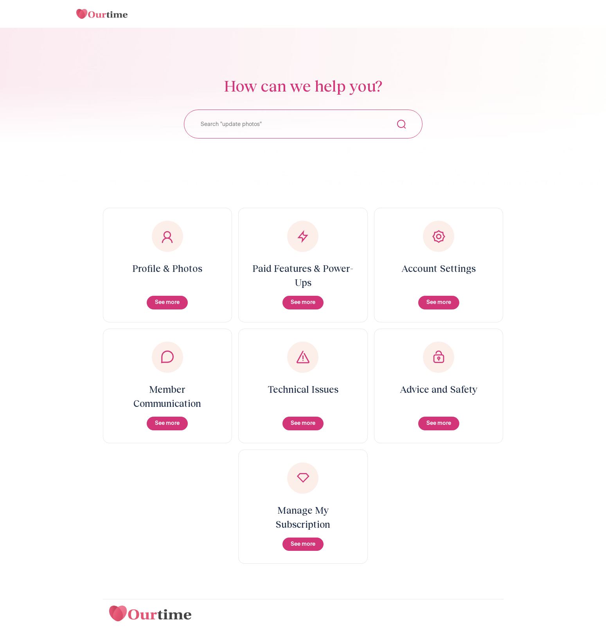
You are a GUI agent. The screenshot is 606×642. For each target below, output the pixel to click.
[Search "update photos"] (303, 124)
